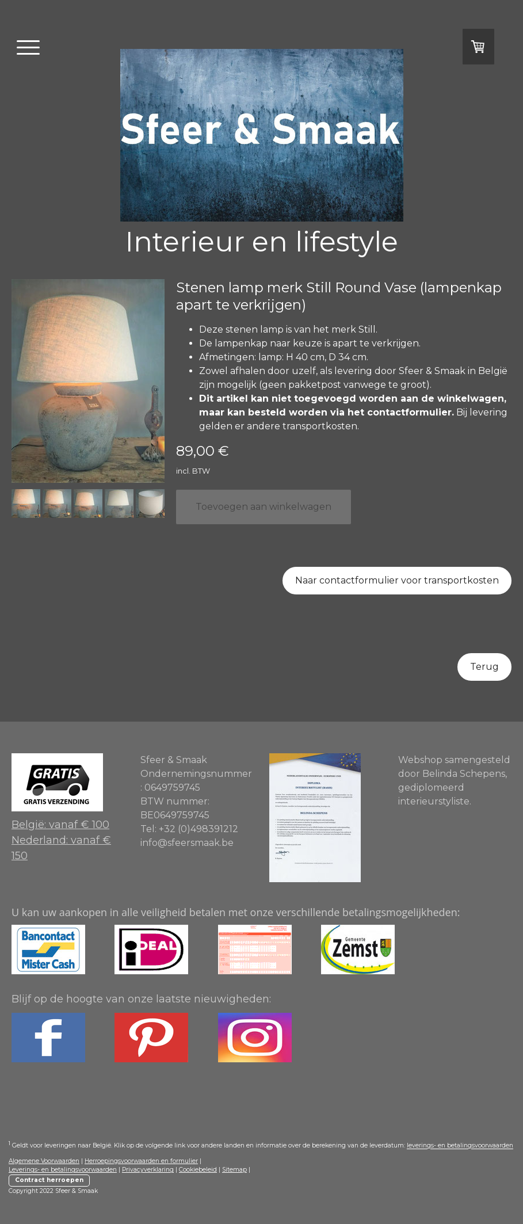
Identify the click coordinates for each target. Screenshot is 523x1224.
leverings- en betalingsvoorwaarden (460, 1146)
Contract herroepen (49, 1180)
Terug (484, 666)
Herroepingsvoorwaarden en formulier (141, 1161)
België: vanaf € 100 (60, 824)
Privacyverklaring (148, 1169)
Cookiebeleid (198, 1169)
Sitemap (234, 1169)
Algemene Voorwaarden (44, 1161)
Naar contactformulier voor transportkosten (397, 580)
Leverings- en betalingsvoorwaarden (63, 1169)
